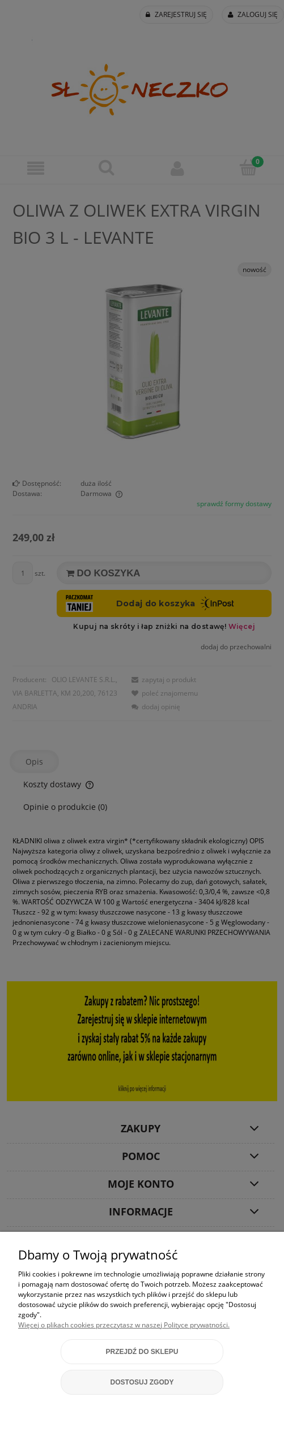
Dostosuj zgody (142, 1382)
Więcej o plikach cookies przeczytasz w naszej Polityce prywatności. (124, 1325)
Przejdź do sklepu (141, 1352)
